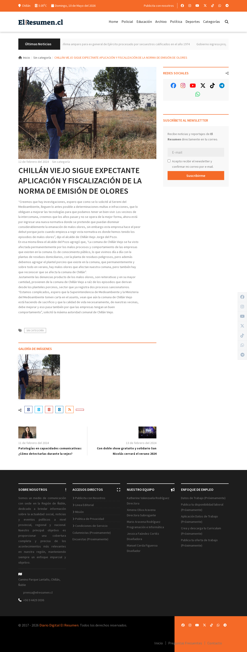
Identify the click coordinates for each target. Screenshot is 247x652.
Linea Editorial (84, 505)
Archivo (161, 21)
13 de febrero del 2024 (141, 443)
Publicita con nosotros (159, 6)
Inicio (24, 58)
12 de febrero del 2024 (33, 162)
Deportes (192, 21)
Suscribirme (195, 175)
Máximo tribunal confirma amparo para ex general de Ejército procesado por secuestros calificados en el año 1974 (125, 44)
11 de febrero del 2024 (33, 443)
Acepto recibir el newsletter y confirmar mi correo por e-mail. (190, 164)
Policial (127, 21)
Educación (144, 21)
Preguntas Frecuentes (185, 643)
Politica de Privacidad (89, 519)
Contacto (214, 643)
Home (113, 21)
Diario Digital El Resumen (59, 625)
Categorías (211, 21)
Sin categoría (42, 58)
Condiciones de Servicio (91, 526)
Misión (79, 512)
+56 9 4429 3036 (33, 600)
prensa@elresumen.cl (38, 592)
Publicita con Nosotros (90, 498)
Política (176, 21)
